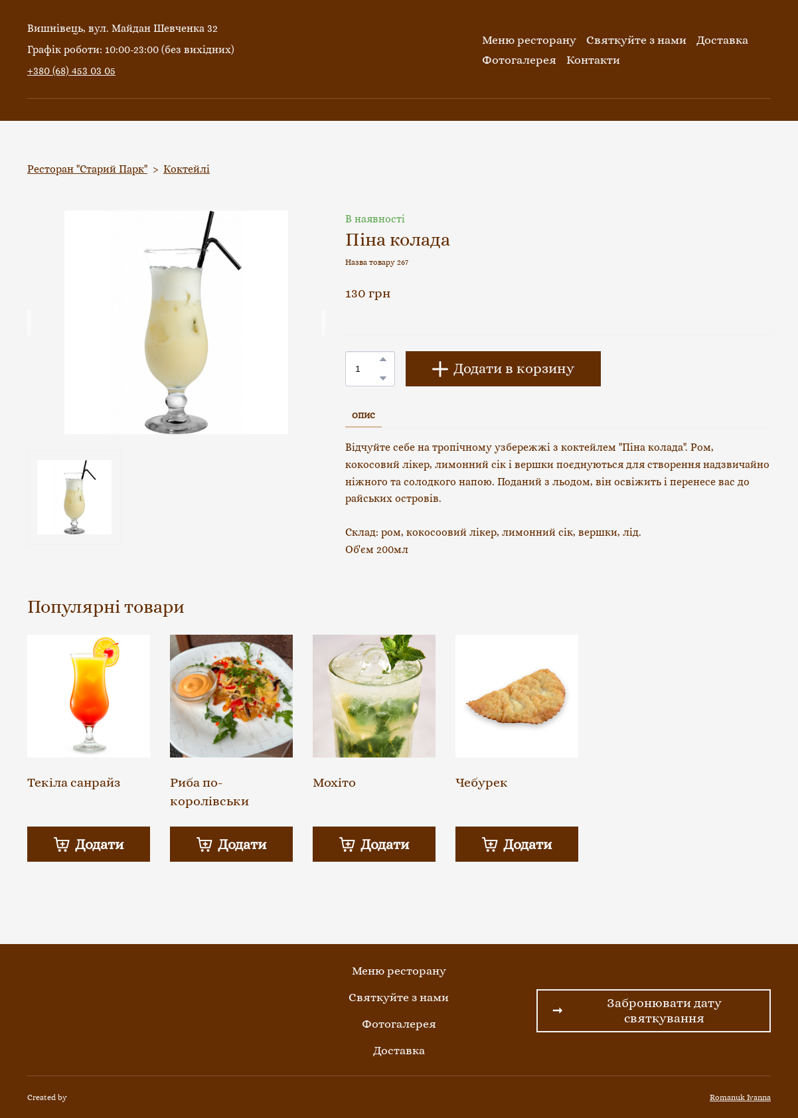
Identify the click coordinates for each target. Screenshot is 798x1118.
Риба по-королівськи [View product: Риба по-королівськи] (209, 792)
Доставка (722, 39)
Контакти (593, 59)
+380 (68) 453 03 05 (71, 70)
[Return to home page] (395, 50)
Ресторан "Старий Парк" (87, 169)
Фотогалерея (519, 59)
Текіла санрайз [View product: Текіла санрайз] (73, 782)
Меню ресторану (529, 39)
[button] (383, 359)
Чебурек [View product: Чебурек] (481, 782)
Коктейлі (186, 169)
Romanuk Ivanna (740, 1097)
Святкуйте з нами (636, 39)
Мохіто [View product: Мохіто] (334, 782)
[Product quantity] (367, 368)
